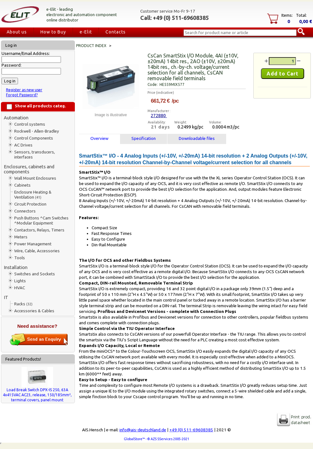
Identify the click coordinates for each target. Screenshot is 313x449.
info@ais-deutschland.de (142, 430)
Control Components (33, 138)
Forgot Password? (22, 95)
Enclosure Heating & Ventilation (32, 195)
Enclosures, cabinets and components (29, 169)
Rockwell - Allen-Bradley (36, 131)
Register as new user (24, 90)
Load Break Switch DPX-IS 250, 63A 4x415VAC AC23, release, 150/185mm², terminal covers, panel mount (37, 395)
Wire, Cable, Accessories (37, 250)
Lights (20, 280)
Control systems (29, 124)
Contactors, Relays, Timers (39, 230)
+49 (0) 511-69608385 (191, 430)
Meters (20, 237)
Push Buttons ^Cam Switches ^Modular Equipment (41, 220)
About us (17, 31)
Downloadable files (197, 138)
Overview (99, 138)
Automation (16, 117)
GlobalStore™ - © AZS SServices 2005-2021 (156, 439)
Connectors (25, 211)
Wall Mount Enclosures (35, 178)
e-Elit (86, 31)
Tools (19, 257)
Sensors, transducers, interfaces (34, 154)
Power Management (32, 244)
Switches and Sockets (34, 274)
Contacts (115, 31)
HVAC (19, 287)
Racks (23, 304)
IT (6, 297)
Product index (91, 46)
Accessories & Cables (34, 310)
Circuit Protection (30, 204)
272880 (159, 115)
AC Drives (23, 145)
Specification (143, 138)
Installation (15, 267)
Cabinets (22, 185)
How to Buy (53, 31)
